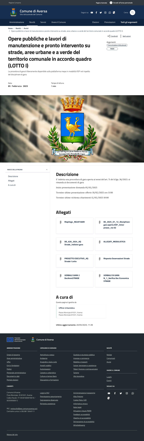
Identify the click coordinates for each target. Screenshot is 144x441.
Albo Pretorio (78, 396)
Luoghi (109, 377)
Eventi (109, 380)
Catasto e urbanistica (48, 372)
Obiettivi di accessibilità (82, 418)
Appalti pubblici (45, 365)
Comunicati (111, 358)
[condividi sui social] (112, 36)
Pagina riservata (101, 3)
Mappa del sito (12, 434)
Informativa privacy (80, 403)
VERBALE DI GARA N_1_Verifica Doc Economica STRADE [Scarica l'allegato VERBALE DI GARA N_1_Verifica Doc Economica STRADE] (116, 278)
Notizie (109, 354)
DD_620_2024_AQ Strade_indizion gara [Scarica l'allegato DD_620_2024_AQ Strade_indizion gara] (73, 243)
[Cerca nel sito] (132, 12)
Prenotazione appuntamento (51, 396)
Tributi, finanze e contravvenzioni (85, 369)
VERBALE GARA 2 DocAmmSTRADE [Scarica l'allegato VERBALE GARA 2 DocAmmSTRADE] (72, 277)
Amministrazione (16, 22)
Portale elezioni (12, 379)
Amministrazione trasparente (84, 393)
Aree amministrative (14, 358)
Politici (9, 369)
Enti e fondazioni (13, 365)
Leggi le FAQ (44, 393)
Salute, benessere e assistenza (84, 365)
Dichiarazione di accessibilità (83, 421)
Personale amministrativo (16, 372)
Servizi (43, 22)
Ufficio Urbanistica (67, 307)
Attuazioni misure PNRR (82, 410)
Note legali (77, 407)
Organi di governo (13, 354)
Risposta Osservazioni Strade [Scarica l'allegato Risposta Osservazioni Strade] (117, 258)
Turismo (76, 372)
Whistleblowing (79, 425)
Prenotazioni (109, 22)
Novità (32, 22)
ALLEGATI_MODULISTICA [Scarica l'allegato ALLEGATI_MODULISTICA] (114, 241)
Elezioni (95, 22)
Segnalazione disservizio (49, 400)
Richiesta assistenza (47, 403)
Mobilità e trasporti (80, 362)
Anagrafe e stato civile (48, 362)
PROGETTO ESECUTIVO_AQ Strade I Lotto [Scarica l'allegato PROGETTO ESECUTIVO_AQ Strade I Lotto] (76, 260)
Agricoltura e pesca (47, 354)
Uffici (8, 362)
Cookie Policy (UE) (80, 400)
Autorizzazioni (45, 369)
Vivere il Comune (58, 22)
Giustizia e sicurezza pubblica (84, 354)
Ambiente (43, 358)
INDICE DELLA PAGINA (27, 169)
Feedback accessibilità (81, 414)
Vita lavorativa (78, 376)
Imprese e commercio (81, 358)
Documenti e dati (13, 376)
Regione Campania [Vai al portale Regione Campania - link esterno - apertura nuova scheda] (15, 2)
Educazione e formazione (49, 379)
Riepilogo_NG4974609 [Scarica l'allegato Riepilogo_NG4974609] (74, 221)
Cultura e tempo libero (48, 376)
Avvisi (109, 362)
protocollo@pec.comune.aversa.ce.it (24, 408)
